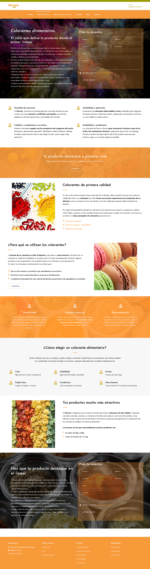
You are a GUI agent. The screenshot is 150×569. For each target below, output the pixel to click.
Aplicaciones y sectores (63, 14)
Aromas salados (80, 559)
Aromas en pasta (115, 551)
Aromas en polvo (115, 555)
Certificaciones (46, 547)
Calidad (79, 14)
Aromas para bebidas (82, 547)
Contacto (97, 14)
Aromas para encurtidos (83, 551)
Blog (88, 14)
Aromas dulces (80, 563)
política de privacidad (103, 73)
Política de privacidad (48, 555)
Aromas (30, 14)
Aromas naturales (81, 555)
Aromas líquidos (115, 547)
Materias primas (43, 14)
